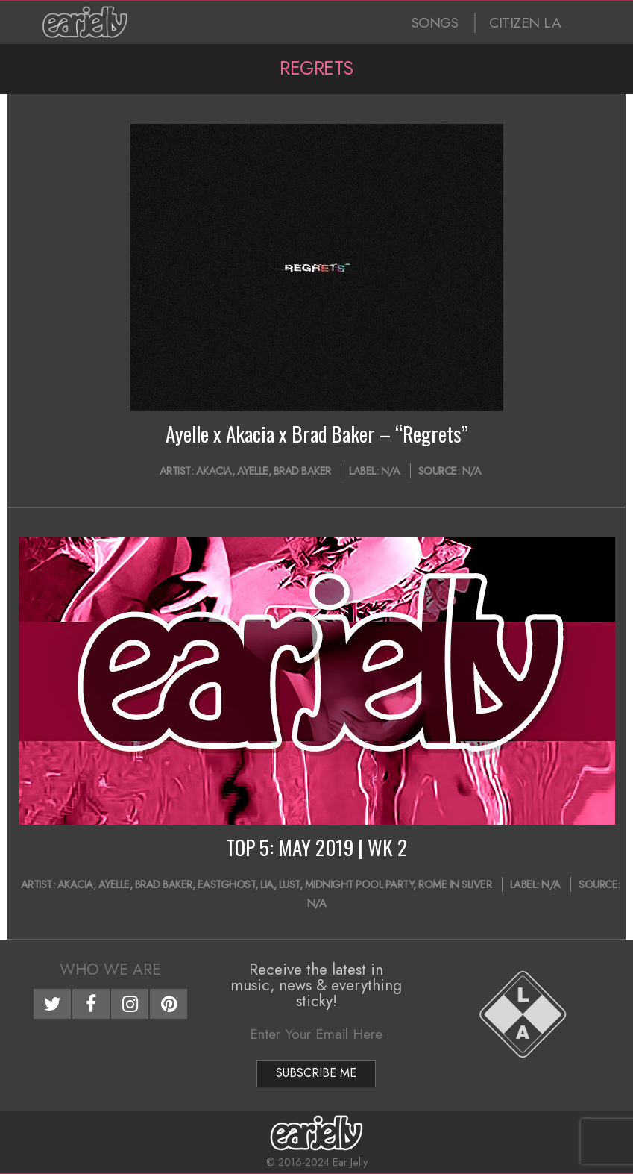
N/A (390, 470)
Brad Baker (302, 470)
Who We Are (110, 969)
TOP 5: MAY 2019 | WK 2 (316, 847)
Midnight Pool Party (359, 884)
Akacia (214, 470)
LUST (289, 884)
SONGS (435, 23)
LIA (267, 884)
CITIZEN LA (525, 23)
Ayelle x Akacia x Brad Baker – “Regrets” (317, 434)
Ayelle (252, 470)
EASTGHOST (227, 884)
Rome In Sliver (454, 884)
